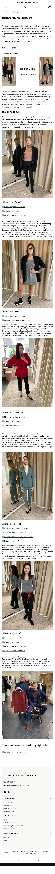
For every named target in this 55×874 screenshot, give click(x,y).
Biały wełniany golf (11, 541)
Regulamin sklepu (9, 808)
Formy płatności (9, 811)
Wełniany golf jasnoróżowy (14, 207)
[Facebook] (5, 792)
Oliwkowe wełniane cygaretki (15, 532)
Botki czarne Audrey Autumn (15, 215)
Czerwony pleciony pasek (14, 651)
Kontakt (6, 837)
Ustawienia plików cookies (12, 826)
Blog (16, 12)
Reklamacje (7, 805)
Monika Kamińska (7, 12)
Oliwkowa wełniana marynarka (16, 528)
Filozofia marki (8, 829)
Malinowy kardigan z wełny (14, 417)
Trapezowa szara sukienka (14, 316)
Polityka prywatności (10, 823)
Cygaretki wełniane (11, 211)
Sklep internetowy (27, 860)
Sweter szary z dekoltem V (14, 638)
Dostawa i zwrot (9, 802)
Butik (5, 840)
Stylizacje (14, 53)
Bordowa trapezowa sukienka (15, 752)
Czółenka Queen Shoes (13, 425)
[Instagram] (9, 792)
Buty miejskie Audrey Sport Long (17, 320)
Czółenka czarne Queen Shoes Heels (18, 537)
